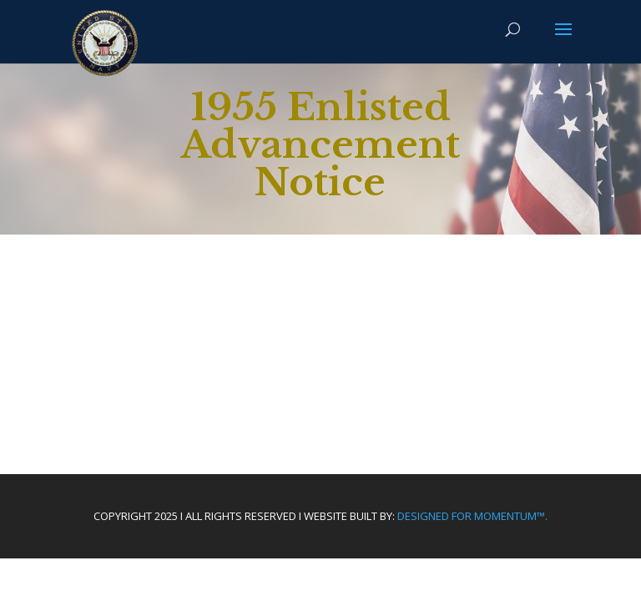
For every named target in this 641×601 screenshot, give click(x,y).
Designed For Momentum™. (472, 515)
